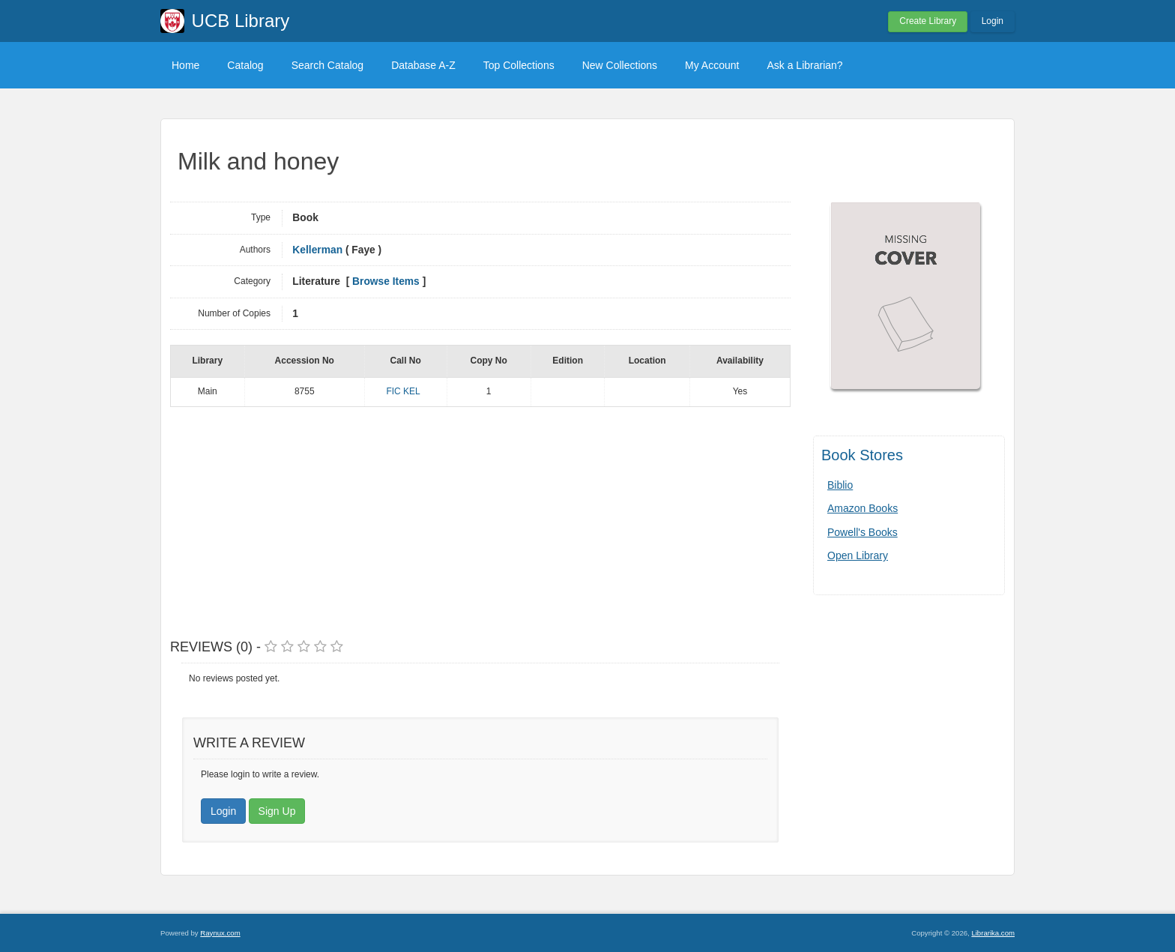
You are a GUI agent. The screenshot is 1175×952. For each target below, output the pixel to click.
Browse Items (386, 281)
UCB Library (241, 20)
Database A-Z (423, 65)
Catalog (245, 65)
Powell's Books (862, 532)
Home (185, 65)
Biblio (840, 485)
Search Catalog (328, 65)
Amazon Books (862, 508)
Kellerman (317, 250)
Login (992, 21)
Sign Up (277, 811)
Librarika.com (993, 933)
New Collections (619, 65)
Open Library (857, 555)
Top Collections (519, 65)
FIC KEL (403, 391)
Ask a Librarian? (804, 65)
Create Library (927, 21)
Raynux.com (220, 933)
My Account (712, 65)
